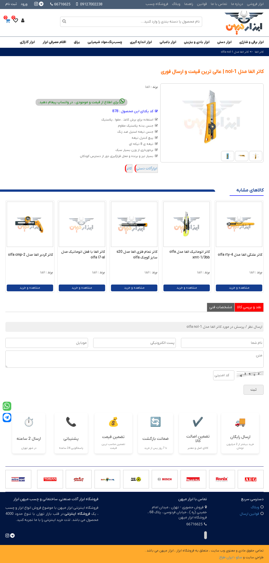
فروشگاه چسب (157, 4)
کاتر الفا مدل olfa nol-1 (235, 52)
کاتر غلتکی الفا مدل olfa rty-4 (240, 255)
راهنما (188, 4)
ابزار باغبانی (168, 42)
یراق (77, 42)
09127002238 (91, 4)
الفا (147, 87)
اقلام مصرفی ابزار (54, 42)
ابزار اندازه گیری (141, 42)
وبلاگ (176, 4)
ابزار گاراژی (27, 42)
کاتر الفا (259, 52)
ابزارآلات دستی (146, 168)
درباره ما (237, 4)
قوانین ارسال (249, 514)
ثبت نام (11, 4)
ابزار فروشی (255, 4)
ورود (24, 4)
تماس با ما (219, 4)
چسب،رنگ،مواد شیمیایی (105, 42)
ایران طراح (226, 557)
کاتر (129, 168)
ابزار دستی (224, 42)
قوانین (202, 4)
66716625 (60, 4)
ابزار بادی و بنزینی (196, 42)
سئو (239, 557)
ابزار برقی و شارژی (251, 42)
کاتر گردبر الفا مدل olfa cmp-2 (30, 255)
